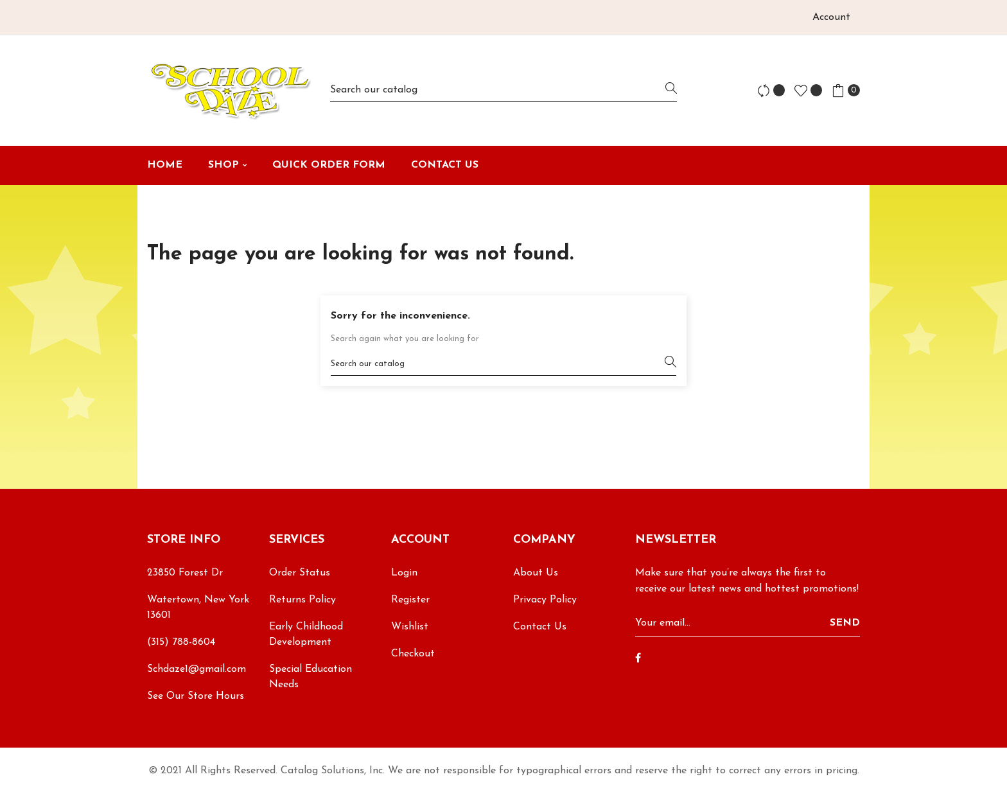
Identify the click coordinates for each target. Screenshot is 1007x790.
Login (404, 573)
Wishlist (409, 627)
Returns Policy (302, 600)
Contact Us (539, 627)
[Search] (503, 90)
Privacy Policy (545, 600)
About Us (535, 573)
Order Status (299, 573)
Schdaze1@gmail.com (196, 669)
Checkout (413, 654)
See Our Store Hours (195, 696)
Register (410, 600)
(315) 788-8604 (181, 642)
